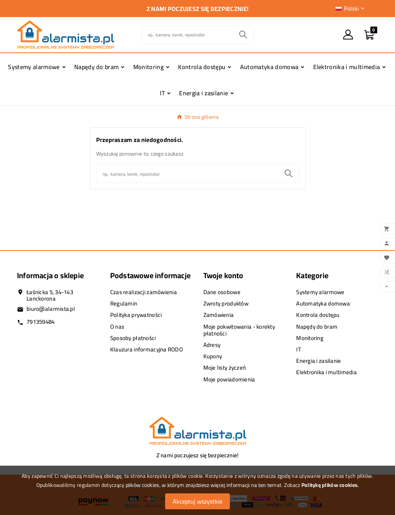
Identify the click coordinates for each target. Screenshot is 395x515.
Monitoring (309, 337)
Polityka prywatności (136, 314)
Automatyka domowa (323, 303)
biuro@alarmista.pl (51, 308)
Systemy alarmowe (320, 292)
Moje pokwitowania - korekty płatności (239, 330)
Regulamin (123, 303)
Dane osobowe (221, 292)
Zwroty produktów (225, 303)
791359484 (41, 321)
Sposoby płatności (133, 337)
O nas (117, 326)
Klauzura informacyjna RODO (146, 349)
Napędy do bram (316, 326)
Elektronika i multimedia (326, 372)
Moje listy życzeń (224, 367)
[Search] (243, 34)
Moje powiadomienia (229, 379)
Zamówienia (218, 314)
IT (298, 349)
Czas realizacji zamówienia (143, 292)
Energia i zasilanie (318, 360)
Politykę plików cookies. (330, 485)
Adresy (212, 344)
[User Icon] (348, 34)
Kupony (212, 356)
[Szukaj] (187, 35)
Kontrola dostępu (317, 314)
